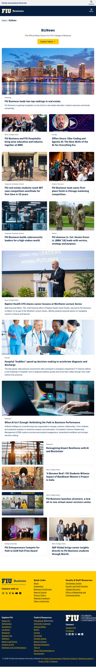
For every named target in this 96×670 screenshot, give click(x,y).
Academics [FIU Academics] (6, 627)
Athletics (5, 638)
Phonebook (38, 621)
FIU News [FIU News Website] (70, 631)
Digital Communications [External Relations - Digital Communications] (53, 659)
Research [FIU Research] (6, 633)
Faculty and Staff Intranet (77, 586)
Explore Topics (46, 41)
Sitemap (54, 661)
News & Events (40, 592)
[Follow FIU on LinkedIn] (70, 634)
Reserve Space (40, 642)
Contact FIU (71, 628)
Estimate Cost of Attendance (14, 647)
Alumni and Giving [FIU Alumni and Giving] (9, 642)
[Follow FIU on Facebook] (73, 634)
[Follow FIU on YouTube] (79, 634)
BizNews (12, 20)
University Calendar (42, 624)
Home (4, 20)
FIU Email (38, 636)
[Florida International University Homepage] (14, 3)
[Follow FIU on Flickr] (82, 634)
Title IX (37, 647)
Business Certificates (43, 589)
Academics (38, 586)
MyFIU (36, 630)
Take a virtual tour (41, 601)
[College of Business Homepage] (13, 11)
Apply (36, 583)
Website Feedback (42, 598)
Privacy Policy (40, 595)
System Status (40, 638)
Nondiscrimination (41, 644)
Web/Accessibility (86, 659)
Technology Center (74, 583)
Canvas (37, 633)
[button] (91, 11)
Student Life (7, 636)
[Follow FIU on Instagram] (67, 634)
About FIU (6, 621)
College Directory (73, 589)
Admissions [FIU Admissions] (6, 624)
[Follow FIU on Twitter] (76, 634)
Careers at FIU (8, 644)
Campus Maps (40, 627)
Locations (6, 630)
